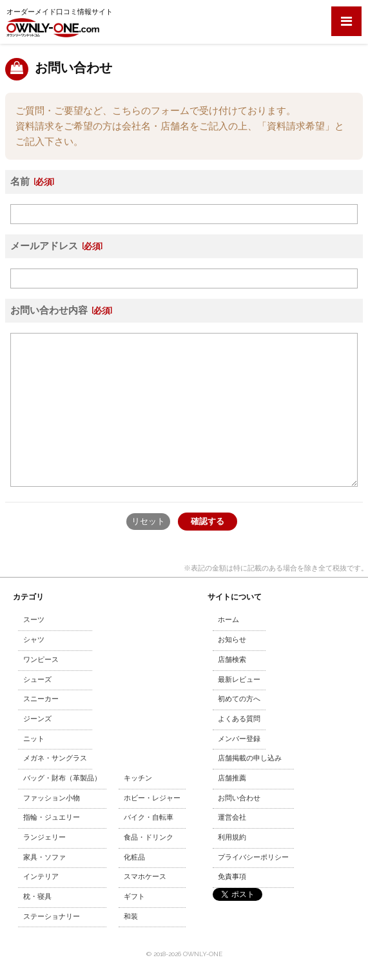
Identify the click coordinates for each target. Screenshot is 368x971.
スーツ (33, 620)
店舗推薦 (232, 778)
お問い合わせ (239, 798)
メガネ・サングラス (55, 758)
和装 (131, 916)
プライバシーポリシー (253, 857)
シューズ (37, 679)
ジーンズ (37, 719)
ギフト (134, 896)
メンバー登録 (239, 739)
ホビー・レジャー (152, 798)
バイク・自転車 (148, 817)
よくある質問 (239, 719)
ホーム (228, 620)
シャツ (33, 640)
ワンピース (41, 659)
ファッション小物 (51, 798)
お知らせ (232, 640)
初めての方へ (239, 699)
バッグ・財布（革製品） (62, 778)
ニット (33, 739)
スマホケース (145, 876)
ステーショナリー (51, 916)
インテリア (41, 876)
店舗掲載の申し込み (250, 758)
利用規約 (232, 837)
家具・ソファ (44, 857)
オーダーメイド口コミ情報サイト (59, 22)
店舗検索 (232, 659)
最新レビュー (239, 679)
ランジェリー (44, 837)
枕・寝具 (37, 896)
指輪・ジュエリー (51, 817)
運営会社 (232, 817)
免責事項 (232, 876)
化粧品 (134, 857)
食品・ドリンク (148, 837)
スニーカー (41, 699)
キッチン (138, 778)
